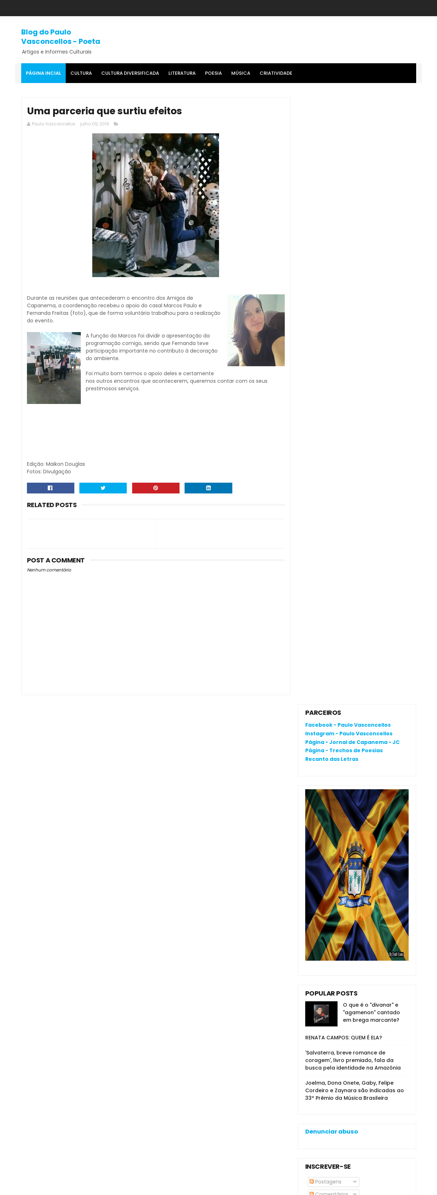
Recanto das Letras (331, 152)
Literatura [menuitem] (182, 73)
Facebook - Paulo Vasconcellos (348, 118)
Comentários (329, 587)
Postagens (325, 575)
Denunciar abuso (331, 525)
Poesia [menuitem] (213, 73)
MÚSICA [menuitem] (240, 73)
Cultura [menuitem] (81, 73)
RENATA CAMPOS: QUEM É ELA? (343, 431)
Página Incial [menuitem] (43, 73)
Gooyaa (130, 1186)
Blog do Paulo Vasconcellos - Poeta (60, 36)
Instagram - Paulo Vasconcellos (348, 126)
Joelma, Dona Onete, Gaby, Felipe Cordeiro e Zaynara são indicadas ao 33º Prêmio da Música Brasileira (354, 484)
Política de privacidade (333, 1011)
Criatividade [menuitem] (276, 73)
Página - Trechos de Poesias (344, 143)
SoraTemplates (65, 1186)
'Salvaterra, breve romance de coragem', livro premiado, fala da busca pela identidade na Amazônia (353, 453)
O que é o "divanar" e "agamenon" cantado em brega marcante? (371, 406)
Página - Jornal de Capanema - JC (352, 135)
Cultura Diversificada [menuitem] (130, 73)
